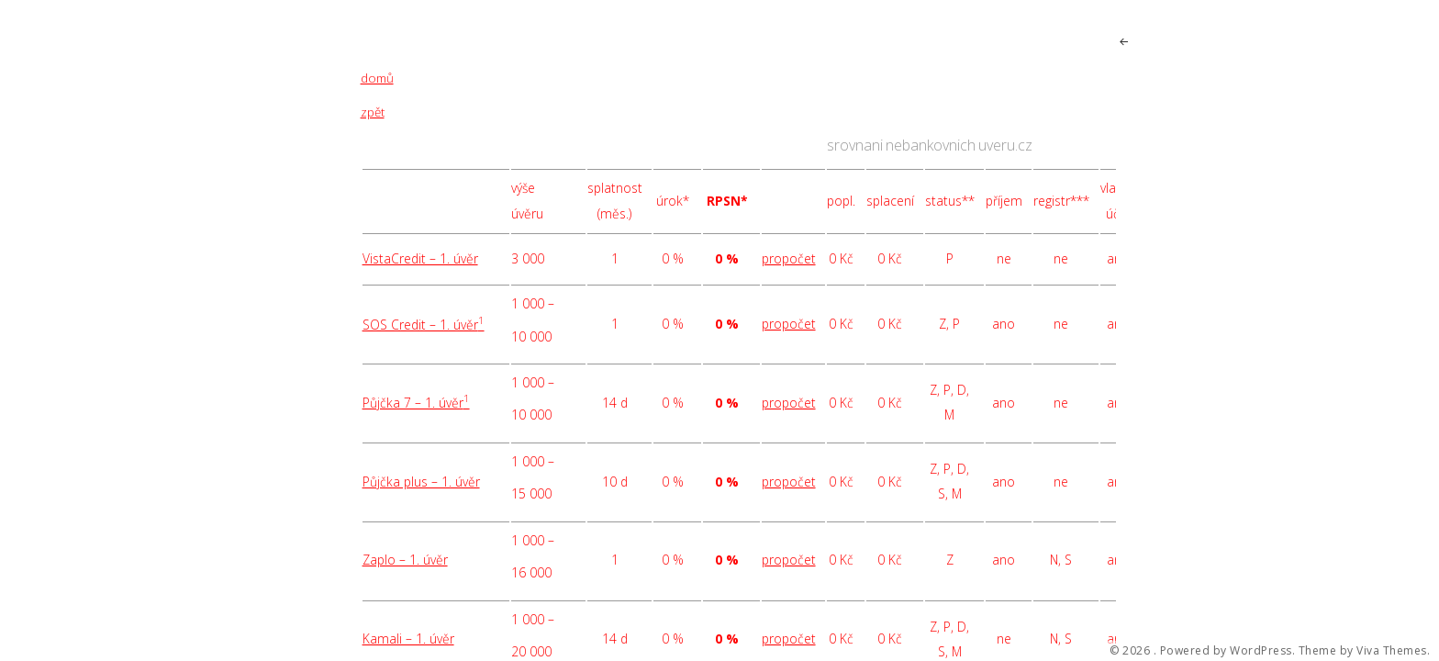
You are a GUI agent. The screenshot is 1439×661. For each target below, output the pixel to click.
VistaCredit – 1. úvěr (420, 258)
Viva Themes (1391, 650)
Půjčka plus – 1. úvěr (421, 481)
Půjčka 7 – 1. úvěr (416, 402)
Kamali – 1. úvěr (408, 638)
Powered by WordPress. (1228, 650)
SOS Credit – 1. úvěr (424, 324)
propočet (789, 258)
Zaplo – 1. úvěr (405, 559)
